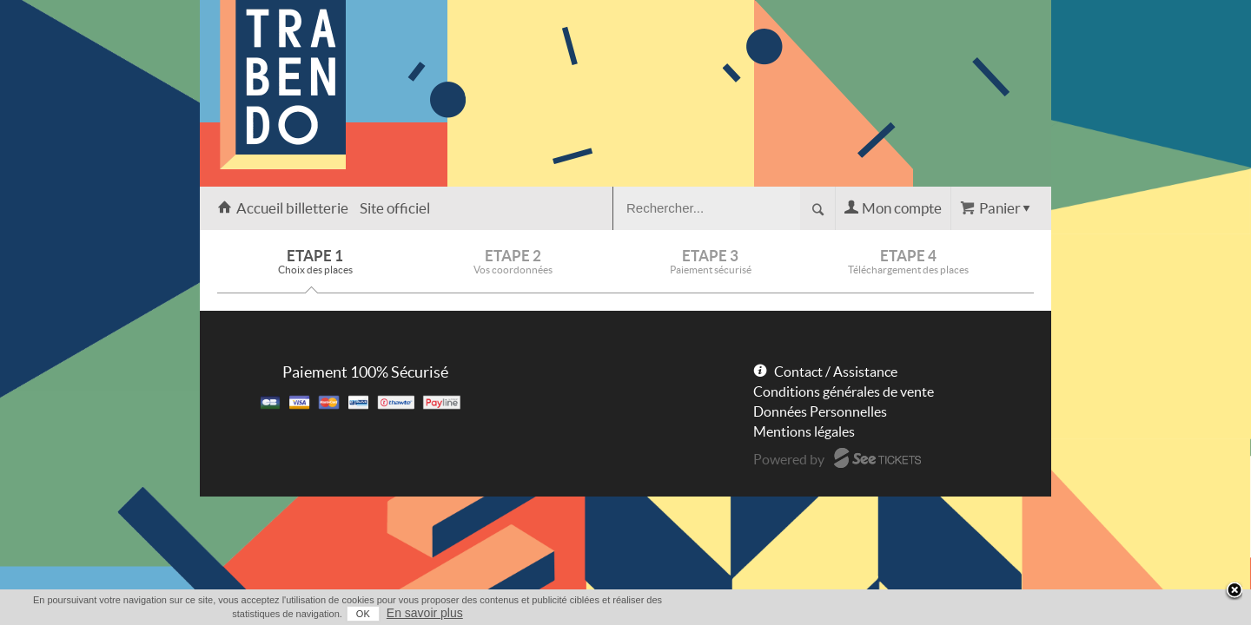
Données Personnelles (820, 411)
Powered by (788, 459)
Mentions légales (804, 431)
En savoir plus (1018, 613)
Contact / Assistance (835, 371)
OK (956, 614)
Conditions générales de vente (843, 391)
